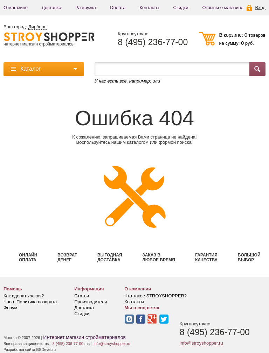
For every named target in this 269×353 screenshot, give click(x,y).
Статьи (81, 295)
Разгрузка (85, 7)
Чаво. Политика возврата (30, 301)
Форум (11, 307)
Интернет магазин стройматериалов (84, 337)
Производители (90, 301)
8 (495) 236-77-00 (153, 42)
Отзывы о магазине (222, 7)
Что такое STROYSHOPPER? (155, 295)
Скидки (180, 7)
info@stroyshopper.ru (201, 343)
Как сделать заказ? (24, 295)
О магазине (16, 7)
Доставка (51, 7)
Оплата (118, 7)
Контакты (149, 7)
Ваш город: (25, 27)
